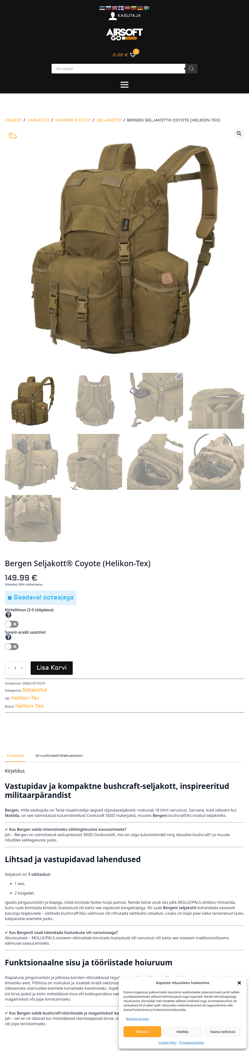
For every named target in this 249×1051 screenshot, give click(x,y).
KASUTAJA (129, 16)
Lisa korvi (52, 668)
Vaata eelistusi (222, 1031)
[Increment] (21, 668)
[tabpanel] (124, 897)
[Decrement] (8, 668)
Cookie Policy (168, 1043)
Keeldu (182, 1031)
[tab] (15, 756)
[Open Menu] (124, 85)
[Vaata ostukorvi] (124, 54)
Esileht (13, 120)
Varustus (38, 120)
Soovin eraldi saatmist (25, 632)
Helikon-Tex (25, 698)
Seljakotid (108, 120)
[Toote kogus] (15, 668)
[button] (239, 982)
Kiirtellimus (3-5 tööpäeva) (29, 610)
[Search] (191, 68)
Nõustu (142, 1031)
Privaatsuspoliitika (191, 1043)
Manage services (137, 1019)
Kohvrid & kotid (73, 120)
